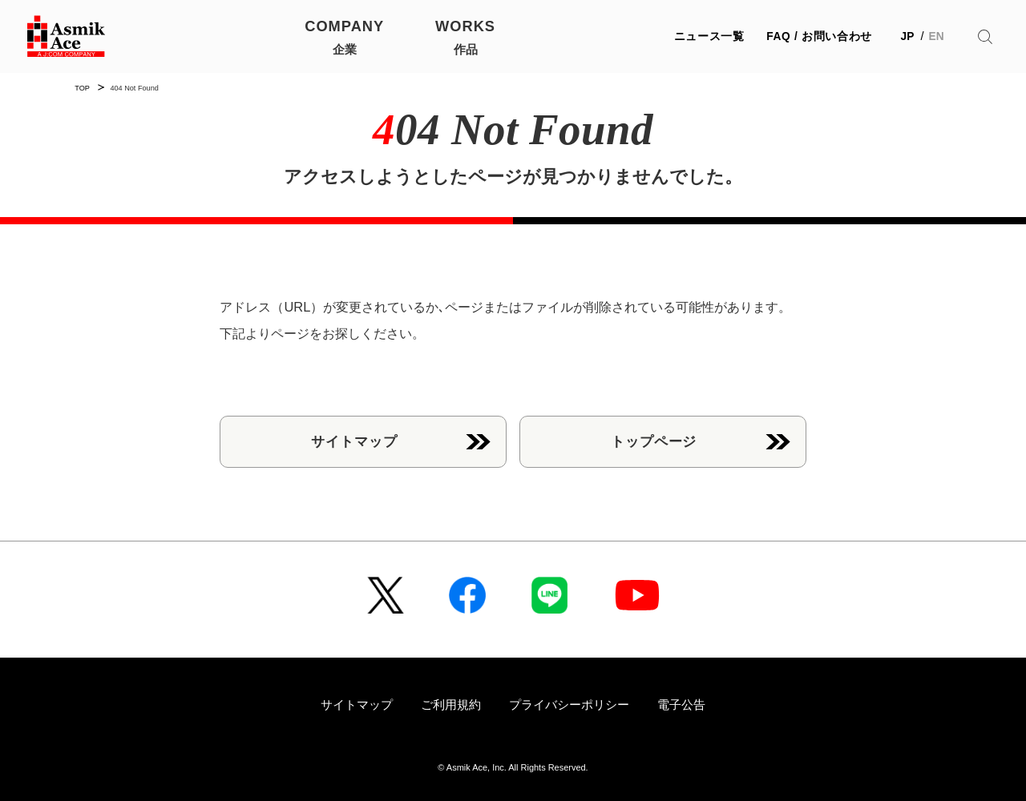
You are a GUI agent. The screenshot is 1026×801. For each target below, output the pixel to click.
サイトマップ (354, 441)
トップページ (654, 441)
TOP (82, 88)
